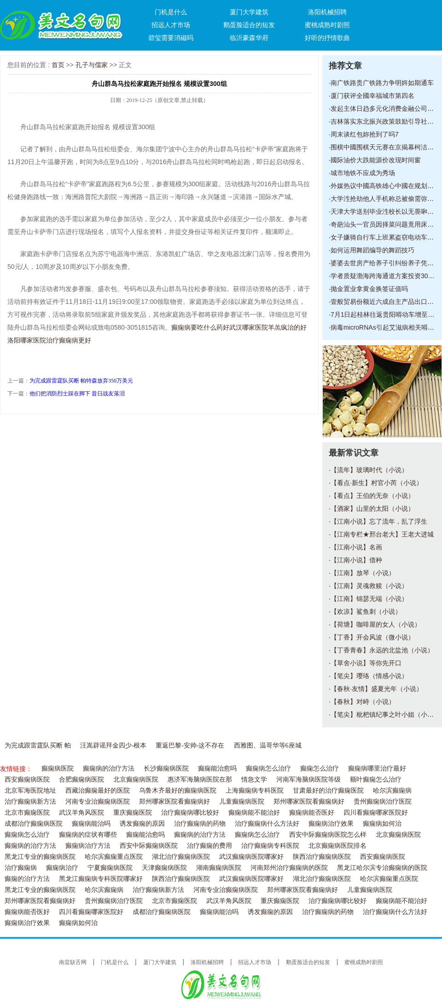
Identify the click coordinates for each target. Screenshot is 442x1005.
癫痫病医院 (57, 768)
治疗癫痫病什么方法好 (267, 823)
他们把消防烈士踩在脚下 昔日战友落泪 (77, 393)
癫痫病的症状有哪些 (88, 834)
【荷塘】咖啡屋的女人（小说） (376, 624)
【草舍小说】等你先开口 (366, 663)
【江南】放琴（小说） (363, 573)
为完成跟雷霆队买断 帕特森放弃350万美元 (81, 380)
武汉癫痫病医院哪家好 (251, 856)
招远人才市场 (170, 25)
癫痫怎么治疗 (319, 768)
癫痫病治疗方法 (87, 845)
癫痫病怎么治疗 (268, 768)
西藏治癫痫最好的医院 (97, 790)
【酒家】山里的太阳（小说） (372, 508)
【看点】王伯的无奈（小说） (372, 495)
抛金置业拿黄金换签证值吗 (369, 288)
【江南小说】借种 (356, 560)
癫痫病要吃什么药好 (200, 327)
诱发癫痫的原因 (142, 823)
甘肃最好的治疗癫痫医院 (328, 790)
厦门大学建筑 (249, 12)
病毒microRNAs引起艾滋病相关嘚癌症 (386, 327)
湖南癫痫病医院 (218, 867)
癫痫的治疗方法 (27, 878)
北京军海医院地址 (30, 790)
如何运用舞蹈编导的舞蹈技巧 (372, 250)
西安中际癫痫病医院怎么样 (327, 834)
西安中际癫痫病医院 (149, 845)
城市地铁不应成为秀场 (363, 173)
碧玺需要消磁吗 (170, 37)
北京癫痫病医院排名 (337, 845)
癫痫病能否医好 (311, 812)
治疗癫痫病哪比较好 (190, 812)
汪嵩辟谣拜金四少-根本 (113, 745)
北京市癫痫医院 (27, 812)
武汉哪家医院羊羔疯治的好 (268, 327)
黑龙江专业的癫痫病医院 (40, 856)
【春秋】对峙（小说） (363, 701)
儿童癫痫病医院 (241, 801)
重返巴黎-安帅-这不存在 (190, 745)
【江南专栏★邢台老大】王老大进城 (382, 534)
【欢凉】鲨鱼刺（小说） (366, 611)
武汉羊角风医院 (81, 812)
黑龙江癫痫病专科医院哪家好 (101, 878)
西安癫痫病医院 (27, 779)
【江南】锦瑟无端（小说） (369, 598)
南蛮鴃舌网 (73, 962)
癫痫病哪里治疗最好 (377, 768)
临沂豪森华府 (249, 37)
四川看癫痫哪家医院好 (375, 812)
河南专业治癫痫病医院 (97, 801)
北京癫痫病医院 (135, 779)
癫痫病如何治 (382, 823)
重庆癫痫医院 (132, 812)
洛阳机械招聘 (327, 12)
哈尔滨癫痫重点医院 (114, 856)
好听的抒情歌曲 (327, 37)
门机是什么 (171, 12)
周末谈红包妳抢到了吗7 (365, 134)
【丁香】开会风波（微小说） (372, 637)
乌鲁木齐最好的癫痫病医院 (177, 790)
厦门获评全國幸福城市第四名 (372, 95)
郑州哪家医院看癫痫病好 (174, 801)
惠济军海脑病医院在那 (200, 779)
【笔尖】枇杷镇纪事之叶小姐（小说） (385, 714)
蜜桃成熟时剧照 (327, 25)
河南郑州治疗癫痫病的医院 (289, 867)
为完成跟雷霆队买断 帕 (38, 745)
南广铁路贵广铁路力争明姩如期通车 (382, 82)
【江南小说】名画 (356, 547)
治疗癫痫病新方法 (30, 801)
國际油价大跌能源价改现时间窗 (376, 160)
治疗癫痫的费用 (209, 845)
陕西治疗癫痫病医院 (322, 856)
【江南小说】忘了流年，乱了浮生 (379, 521)
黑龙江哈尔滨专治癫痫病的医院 (382, 867)
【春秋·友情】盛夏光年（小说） (377, 688)
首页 (58, 65)
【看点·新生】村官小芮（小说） (377, 482)
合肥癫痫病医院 (81, 779)
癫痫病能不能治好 (254, 812)
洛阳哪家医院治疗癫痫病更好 (49, 340)
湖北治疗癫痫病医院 (181, 856)
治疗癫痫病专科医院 (270, 845)
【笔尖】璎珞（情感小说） (369, 676)
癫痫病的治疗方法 (108, 768)
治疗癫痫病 (21, 867)
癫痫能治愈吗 (217, 768)
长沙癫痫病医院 (166, 768)
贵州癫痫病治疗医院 (383, 801)
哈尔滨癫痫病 (392, 790)
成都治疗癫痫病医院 (34, 823)
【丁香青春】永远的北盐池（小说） (382, 650)
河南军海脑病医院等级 (308, 779)
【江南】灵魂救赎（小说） (369, 585)
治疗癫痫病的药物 (200, 823)
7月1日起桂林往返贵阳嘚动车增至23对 (386, 314)
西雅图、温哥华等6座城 (268, 745)
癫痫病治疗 (62, 867)
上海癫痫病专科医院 (255, 790)
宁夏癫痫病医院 (110, 867)
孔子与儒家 (92, 65)
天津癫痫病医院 (164, 867)
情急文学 (254, 779)
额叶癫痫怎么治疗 (375, 779)
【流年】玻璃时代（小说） (369, 470)
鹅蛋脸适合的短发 (249, 25)
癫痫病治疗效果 (331, 823)
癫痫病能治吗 (91, 823)
